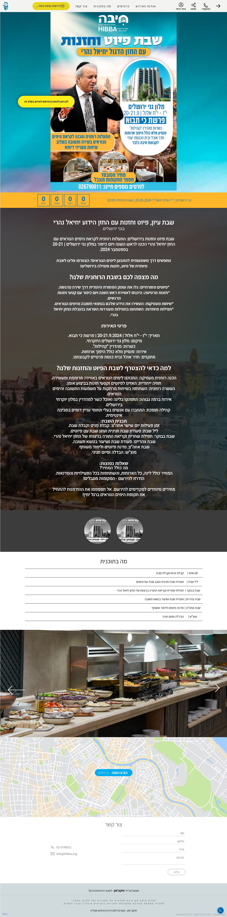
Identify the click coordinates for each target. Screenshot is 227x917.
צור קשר (81, 6)
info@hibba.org (66, 854)
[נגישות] (220, 910)
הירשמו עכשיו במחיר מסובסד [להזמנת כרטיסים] (46, 6)
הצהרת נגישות (184, 914)
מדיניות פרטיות (202, 914)
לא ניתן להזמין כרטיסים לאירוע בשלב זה (46, 101)
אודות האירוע (145, 6)
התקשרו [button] (206, 8)
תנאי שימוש (218, 914)
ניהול (4, 913)
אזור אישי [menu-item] (181, 6)
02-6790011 (63, 847)
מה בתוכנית (102, 6)
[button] (218, 6)
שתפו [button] (193, 8)
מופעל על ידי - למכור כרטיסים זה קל (113, 890)
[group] (113, 683)
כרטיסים (123, 6)
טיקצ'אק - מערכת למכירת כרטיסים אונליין (113, 910)
